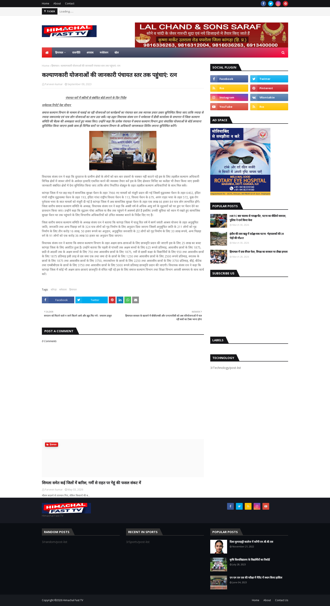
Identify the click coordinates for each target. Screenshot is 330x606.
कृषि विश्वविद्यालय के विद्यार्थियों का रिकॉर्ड (250, 560)
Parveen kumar (54, 84)
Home (45, 3)
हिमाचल (55, 65)
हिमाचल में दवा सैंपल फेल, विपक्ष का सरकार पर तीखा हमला (258, 252)
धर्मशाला (63, 289)
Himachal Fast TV (73, 600)
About (57, 3)
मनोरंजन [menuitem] (104, 52)
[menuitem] (47, 52)
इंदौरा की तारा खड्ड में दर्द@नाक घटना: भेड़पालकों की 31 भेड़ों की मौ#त (257, 236)
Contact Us (281, 600)
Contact (69, 3)
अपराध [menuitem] (89, 52)
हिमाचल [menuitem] (59, 52)
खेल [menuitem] (116, 52)
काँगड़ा (54, 289)
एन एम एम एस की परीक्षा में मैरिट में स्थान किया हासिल (256, 577)
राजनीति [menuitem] (76, 52)
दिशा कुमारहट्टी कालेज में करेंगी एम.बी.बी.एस (251, 542)
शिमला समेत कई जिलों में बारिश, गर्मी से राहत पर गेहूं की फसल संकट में (91, 482)
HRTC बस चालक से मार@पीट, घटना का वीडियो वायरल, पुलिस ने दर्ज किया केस (258, 218)
